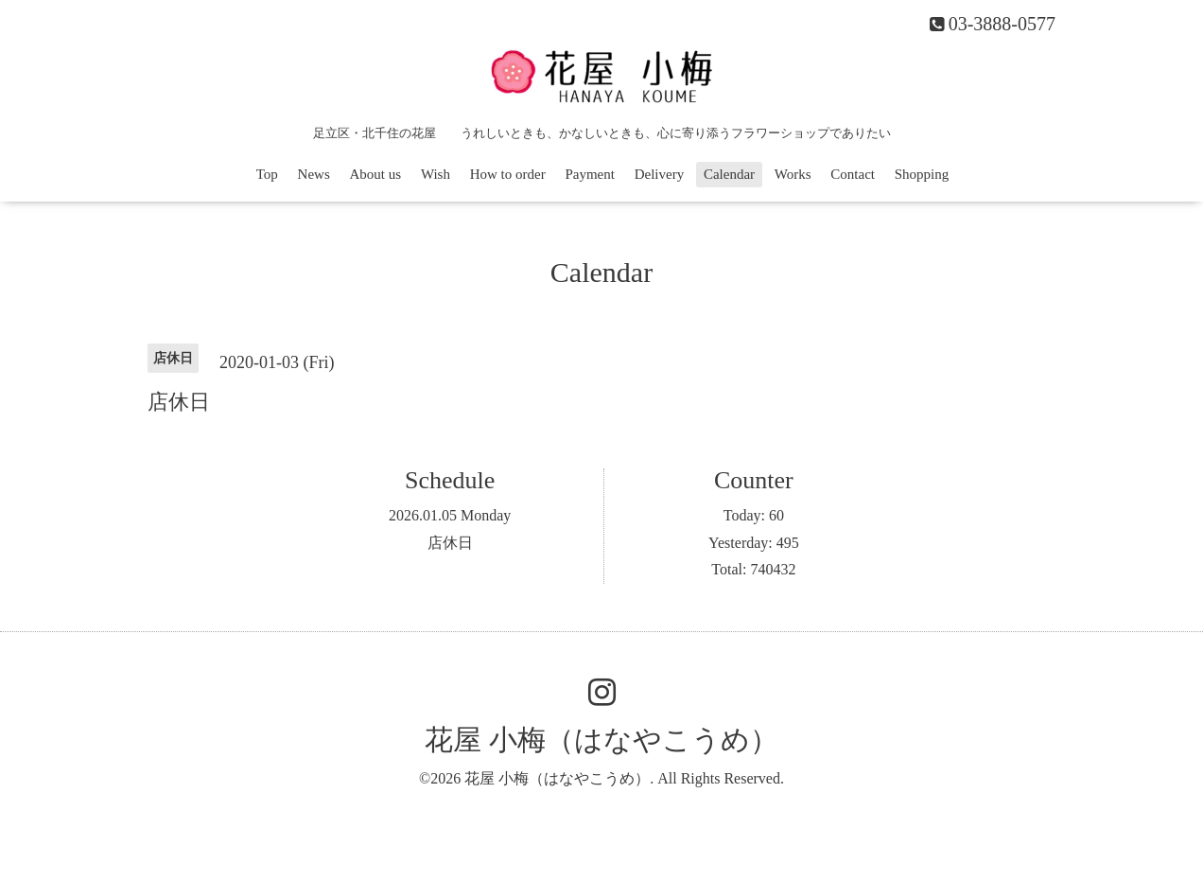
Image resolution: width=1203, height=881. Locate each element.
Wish (435, 174)
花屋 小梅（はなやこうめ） (601, 739)
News (314, 174)
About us (376, 174)
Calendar (729, 174)
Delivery (659, 174)
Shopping (922, 174)
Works (793, 174)
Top (267, 174)
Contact (852, 174)
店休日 (450, 543)
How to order (508, 174)
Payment (590, 174)
